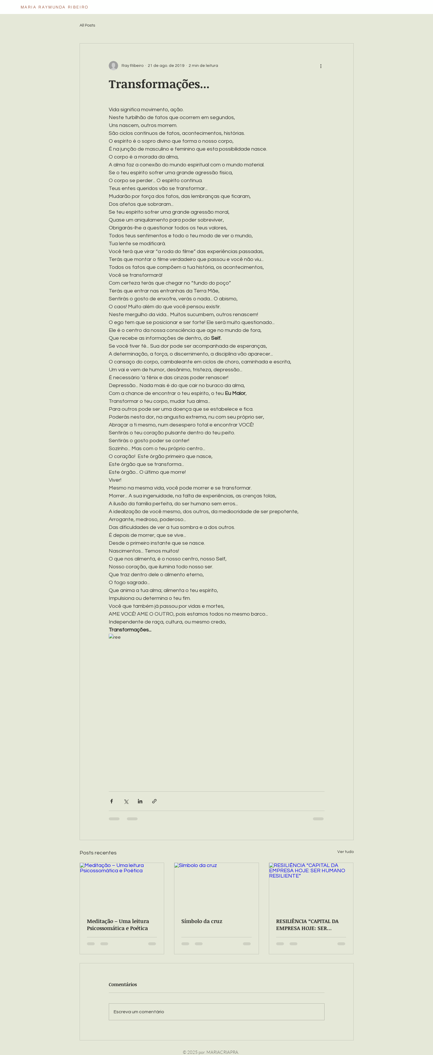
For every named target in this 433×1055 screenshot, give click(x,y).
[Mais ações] (321, 65)
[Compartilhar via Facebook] (111, 801)
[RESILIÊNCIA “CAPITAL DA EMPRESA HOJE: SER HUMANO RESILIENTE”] (311, 886)
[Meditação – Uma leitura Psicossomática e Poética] (122, 886)
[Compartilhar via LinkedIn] (140, 801)
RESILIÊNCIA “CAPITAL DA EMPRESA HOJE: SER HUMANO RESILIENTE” (307, 925)
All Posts (87, 25)
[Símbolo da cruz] (216, 886)
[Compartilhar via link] (154, 801)
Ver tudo (345, 852)
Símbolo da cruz (201, 921)
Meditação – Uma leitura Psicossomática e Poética (118, 925)
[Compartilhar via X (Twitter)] (126, 801)
